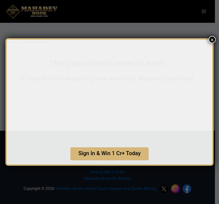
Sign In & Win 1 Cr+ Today (110, 153)
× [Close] (212, 39)
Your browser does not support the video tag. (109, 91)
